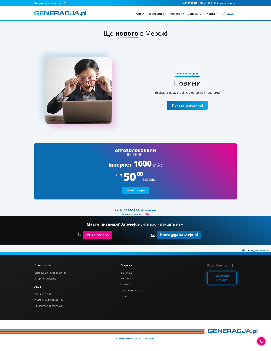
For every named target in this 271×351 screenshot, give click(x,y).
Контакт (125, 278)
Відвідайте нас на (220, 265)
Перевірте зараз (135, 190)
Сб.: (209, 3)
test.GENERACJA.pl (131, 290)
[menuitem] (229, 13)
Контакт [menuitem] (212, 14)
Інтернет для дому (45, 278)
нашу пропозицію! (49, 3)
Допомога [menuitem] (194, 14)
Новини (125, 284)
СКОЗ (124, 296)
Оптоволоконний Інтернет (50, 272)
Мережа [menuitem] (175, 14)
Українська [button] (228, 3)
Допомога (126, 272)
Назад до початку (256, 250)
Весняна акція (42, 294)
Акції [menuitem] (139, 14)
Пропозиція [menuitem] (156, 14)
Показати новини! (187, 105)
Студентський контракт (48, 306)
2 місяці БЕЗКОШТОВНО (48, 299)
